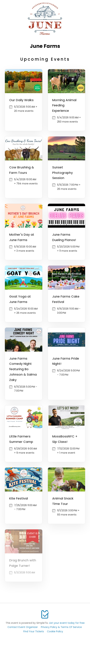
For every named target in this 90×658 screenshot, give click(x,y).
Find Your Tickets (33, 631)
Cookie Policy (55, 631)
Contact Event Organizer (22, 627)
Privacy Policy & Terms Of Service (61, 627)
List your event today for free (67, 623)
